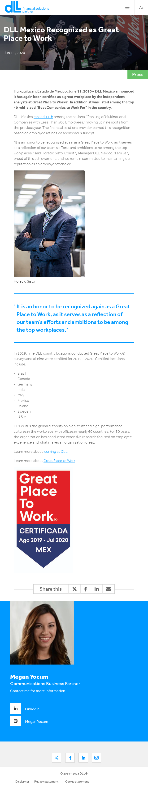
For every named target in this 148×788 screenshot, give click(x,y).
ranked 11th (43, 116)
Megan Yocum (29, 721)
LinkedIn (24, 709)
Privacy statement (46, 782)
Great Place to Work (59, 460)
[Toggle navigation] (127, 7)
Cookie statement (77, 782)
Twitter (56, 758)
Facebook (70, 758)
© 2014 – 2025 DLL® (74, 773)
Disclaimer (22, 782)
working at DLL (56, 451)
